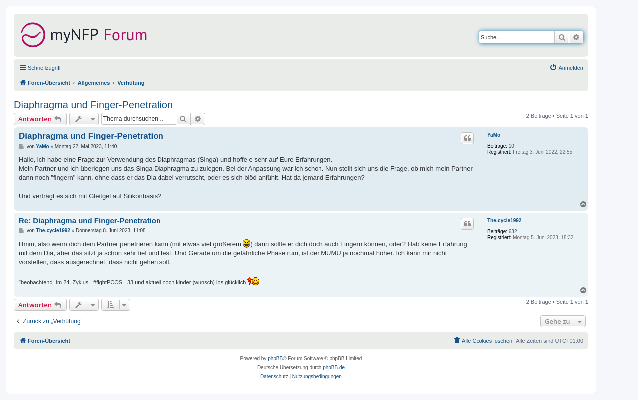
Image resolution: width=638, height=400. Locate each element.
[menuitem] (566, 68)
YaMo (493, 135)
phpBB (275, 358)
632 (513, 231)
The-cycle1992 (504, 220)
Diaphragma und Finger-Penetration (93, 104)
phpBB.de (334, 367)
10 (511, 146)
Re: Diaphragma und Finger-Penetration (89, 220)
